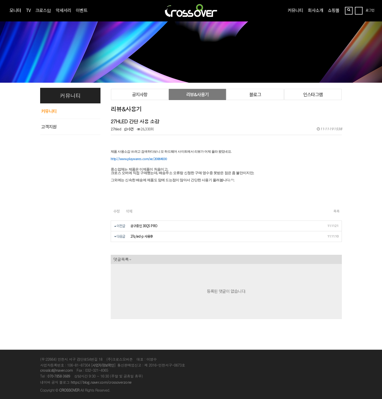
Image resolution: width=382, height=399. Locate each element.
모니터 (15, 10)
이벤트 (81, 10)
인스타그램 (312, 94)
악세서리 (63, 10)
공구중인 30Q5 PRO (144, 225)
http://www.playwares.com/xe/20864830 (139, 158)
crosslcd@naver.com (56, 370)
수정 (116, 211)
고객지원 (49, 126)
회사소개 (315, 10)
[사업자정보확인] (103, 365)
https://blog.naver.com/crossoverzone (101, 382)
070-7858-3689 (59, 376)
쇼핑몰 (333, 10)
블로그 (255, 94)
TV (28, 10)
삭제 (129, 211)
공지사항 (139, 94)
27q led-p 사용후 (141, 236)
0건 (128, 128)
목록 (336, 211)
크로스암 (43, 10)
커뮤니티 (295, 10)
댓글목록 (121, 259)
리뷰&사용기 (197, 94)
